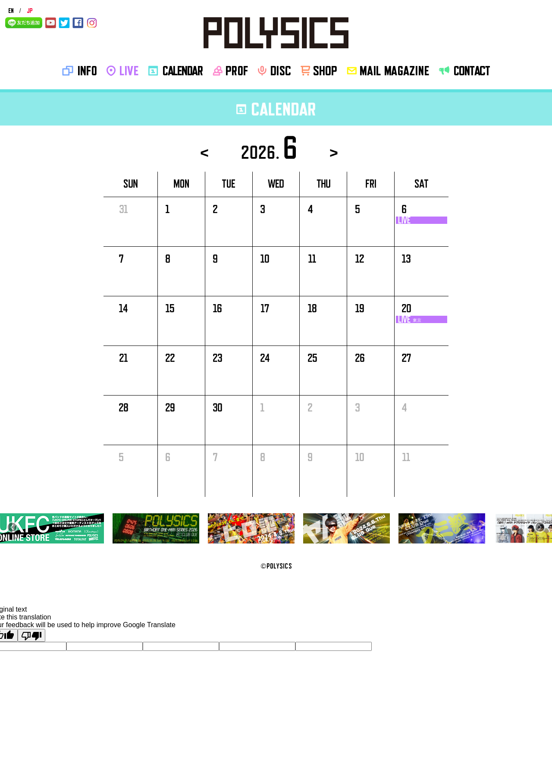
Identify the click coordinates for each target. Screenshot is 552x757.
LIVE (122, 71)
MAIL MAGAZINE (388, 71)
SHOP (319, 71)
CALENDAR (175, 71)
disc (274, 71)
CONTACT (464, 71)
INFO (79, 71)
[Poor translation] (31, 635)
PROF (230, 71)
